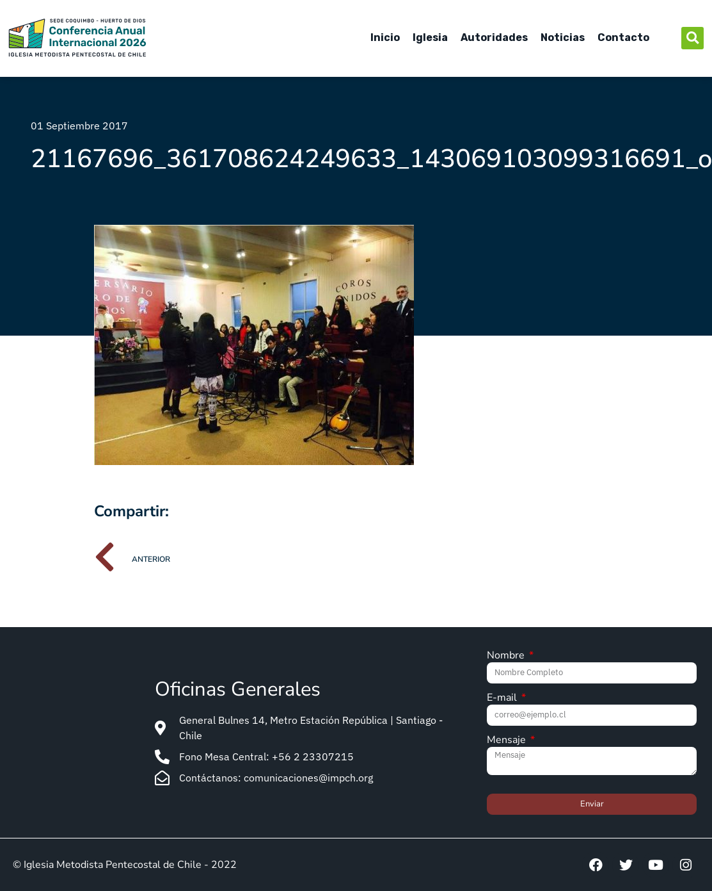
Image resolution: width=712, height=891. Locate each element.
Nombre (507, 656)
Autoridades (494, 37)
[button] (692, 38)
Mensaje (507, 741)
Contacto (623, 37)
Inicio (385, 37)
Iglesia (430, 37)
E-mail (503, 698)
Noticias (563, 37)
